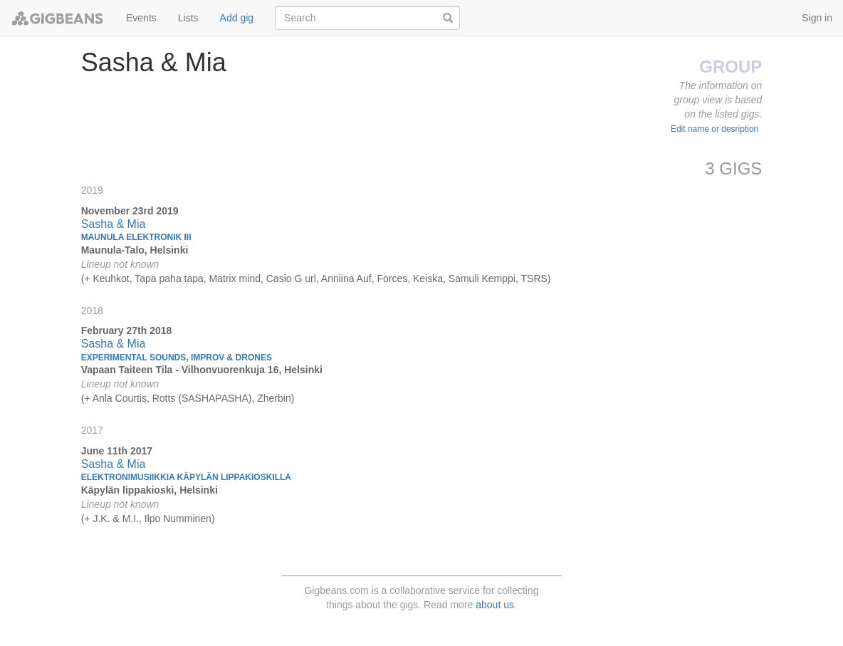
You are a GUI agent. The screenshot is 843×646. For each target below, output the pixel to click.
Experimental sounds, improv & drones (176, 358)
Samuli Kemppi (482, 278)
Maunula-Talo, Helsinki (135, 250)
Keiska (428, 278)
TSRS (534, 278)
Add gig (236, 18)
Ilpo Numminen (178, 518)
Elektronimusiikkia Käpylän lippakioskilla (186, 477)
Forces (392, 278)
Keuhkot (111, 278)
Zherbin (273, 398)
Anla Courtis (120, 398)
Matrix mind (235, 278)
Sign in (817, 18)
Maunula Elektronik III (136, 237)
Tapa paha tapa (169, 278)
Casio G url (291, 278)
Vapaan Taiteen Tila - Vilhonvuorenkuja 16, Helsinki (202, 369)
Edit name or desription (714, 129)
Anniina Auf (346, 278)
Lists (188, 18)
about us (495, 604)
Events (141, 18)
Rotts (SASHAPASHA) (202, 398)
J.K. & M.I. (116, 518)
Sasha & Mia (113, 224)
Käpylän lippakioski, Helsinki (149, 490)
